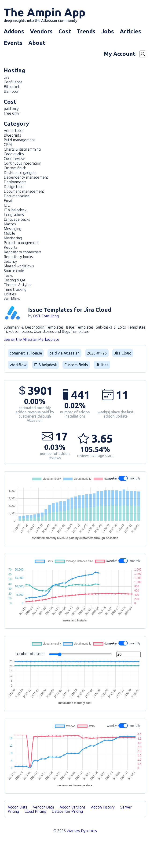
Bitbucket (12, 87)
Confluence (13, 82)
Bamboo (11, 91)
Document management (24, 191)
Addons (14, 31)
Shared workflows (19, 266)
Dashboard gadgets (20, 172)
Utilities (10, 294)
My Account (119, 54)
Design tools (14, 186)
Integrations (14, 215)
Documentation (16, 196)
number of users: (78, 654)
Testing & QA (14, 280)
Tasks (8, 275)
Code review (14, 158)
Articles (130, 31)
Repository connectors (22, 252)
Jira (7, 77)
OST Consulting (46, 316)
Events (13, 43)
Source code (14, 271)
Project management (21, 243)
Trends (86, 31)
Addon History (103, 807)
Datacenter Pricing (67, 811)
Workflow (12, 299)
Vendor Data (43, 807)
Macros (10, 224)
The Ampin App (44, 14)
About (36, 43)
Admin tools (13, 130)
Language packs (17, 219)
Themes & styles (17, 285)
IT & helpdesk (15, 210)
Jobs (107, 31)
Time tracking (15, 289)
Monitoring (13, 238)
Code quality (14, 154)
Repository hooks (18, 257)
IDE (7, 205)
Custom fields (15, 168)
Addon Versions (72, 807)
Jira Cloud (123, 353)
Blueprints (12, 135)
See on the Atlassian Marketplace (31, 339)
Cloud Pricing (35, 811)
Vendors (41, 31)
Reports (10, 247)
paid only (11, 108)
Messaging (12, 229)
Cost (65, 31)
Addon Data (17, 807)
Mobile (9, 233)
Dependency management (26, 177)
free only (11, 113)
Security (10, 261)
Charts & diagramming (22, 149)
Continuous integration (22, 163)
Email (8, 201)
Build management (19, 140)
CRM (8, 144)
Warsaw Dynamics (82, 831)
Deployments (15, 182)
